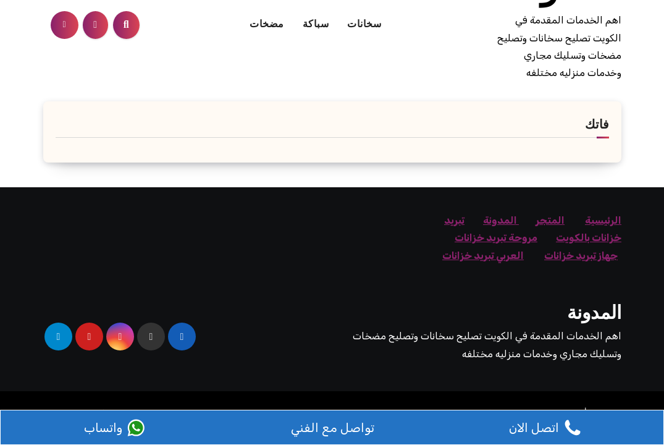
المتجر (550, 220)
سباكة (316, 25)
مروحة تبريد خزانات (496, 238)
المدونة (501, 220)
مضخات (267, 25)
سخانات (364, 25)
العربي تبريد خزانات (483, 255)
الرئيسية (603, 220)
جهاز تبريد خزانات (581, 255)
